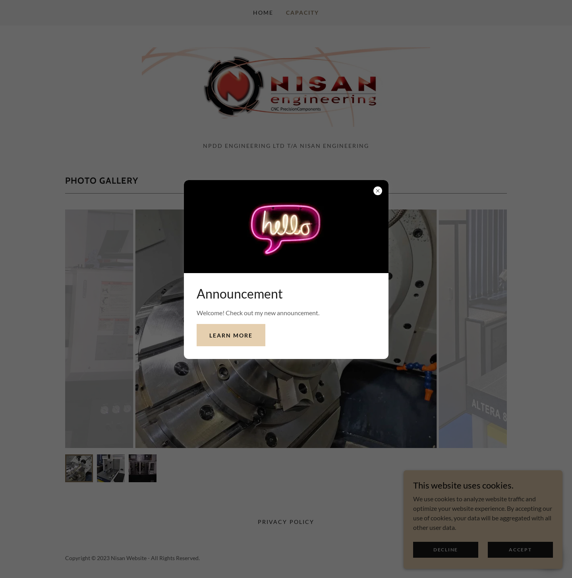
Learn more (231, 335)
